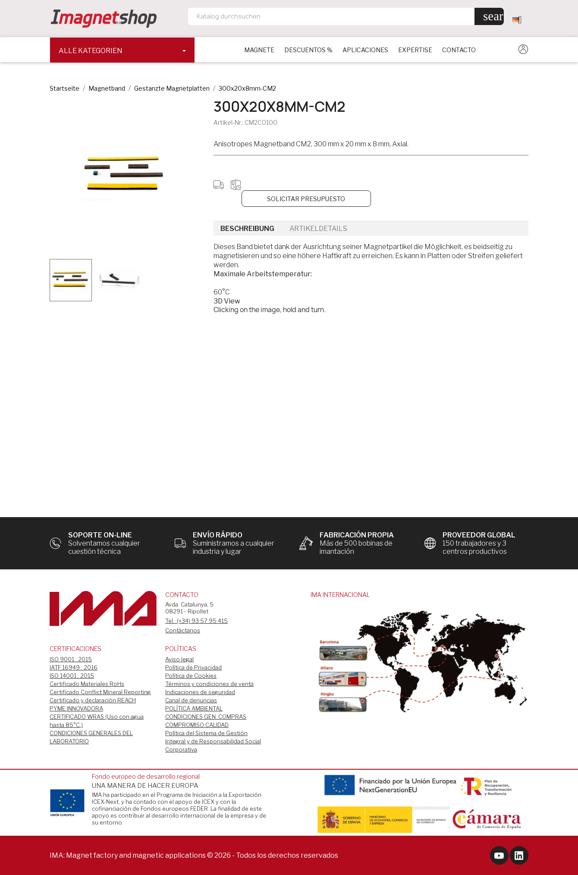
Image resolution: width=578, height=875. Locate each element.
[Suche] (346, 16)
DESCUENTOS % (308, 50)
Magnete (259, 50)
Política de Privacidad (193, 667)
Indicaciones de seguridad (200, 692)
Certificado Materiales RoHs (87, 683)
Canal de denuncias (191, 700)
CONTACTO (459, 50)
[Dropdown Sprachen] (520, 19)
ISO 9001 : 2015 (71, 659)
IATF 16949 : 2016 (73, 667)
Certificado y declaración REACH (93, 700)
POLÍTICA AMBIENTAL (194, 708)
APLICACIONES (365, 50)
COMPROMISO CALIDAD (197, 724)
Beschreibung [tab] (247, 228)
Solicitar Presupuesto (306, 198)
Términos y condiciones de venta (209, 683)
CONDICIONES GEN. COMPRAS (205, 716)
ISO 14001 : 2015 (72, 675)
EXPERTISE (415, 50)
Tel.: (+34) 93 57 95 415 (196, 620)
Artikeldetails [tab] (318, 228)
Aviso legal (179, 659)
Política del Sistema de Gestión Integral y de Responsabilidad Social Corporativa (213, 741)
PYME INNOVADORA (76, 708)
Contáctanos (182, 630)
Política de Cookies (191, 675)
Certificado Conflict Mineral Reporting (100, 692)
